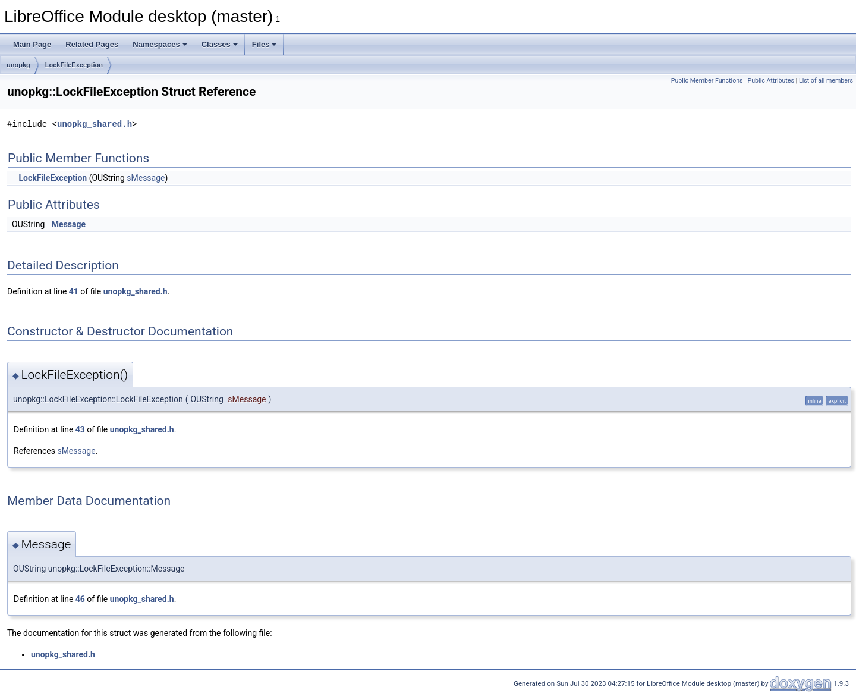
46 (80, 599)
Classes (220, 44)
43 (80, 429)
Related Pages (91, 44)
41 (73, 291)
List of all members (826, 80)
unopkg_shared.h (94, 124)
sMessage (146, 178)
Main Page (32, 44)
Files (264, 44)
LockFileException (74, 64)
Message (69, 224)
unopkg (18, 64)
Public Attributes (770, 80)
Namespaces (160, 44)
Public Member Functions (707, 80)
